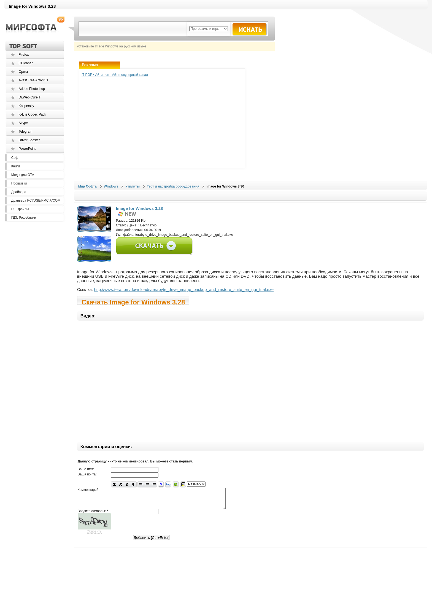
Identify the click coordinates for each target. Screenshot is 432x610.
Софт (15, 158)
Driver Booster (29, 140)
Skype (23, 123)
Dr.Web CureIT (30, 97)
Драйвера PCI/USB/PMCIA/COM (35, 200)
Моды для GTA (22, 175)
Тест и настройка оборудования (173, 186)
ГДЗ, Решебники (23, 218)
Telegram (25, 131)
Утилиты (132, 186)
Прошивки (19, 183)
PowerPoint (27, 149)
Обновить (94, 535)
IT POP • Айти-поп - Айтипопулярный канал (115, 75)
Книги (15, 166)
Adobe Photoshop (32, 89)
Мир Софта (87, 186)
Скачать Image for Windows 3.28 (133, 301)
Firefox (24, 55)
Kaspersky (26, 106)
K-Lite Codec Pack (32, 114)
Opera (23, 72)
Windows (111, 186)
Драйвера (18, 192)
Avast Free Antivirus (33, 80)
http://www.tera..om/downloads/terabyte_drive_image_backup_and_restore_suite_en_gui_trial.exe (184, 289)
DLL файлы (20, 209)
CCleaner (26, 63)
